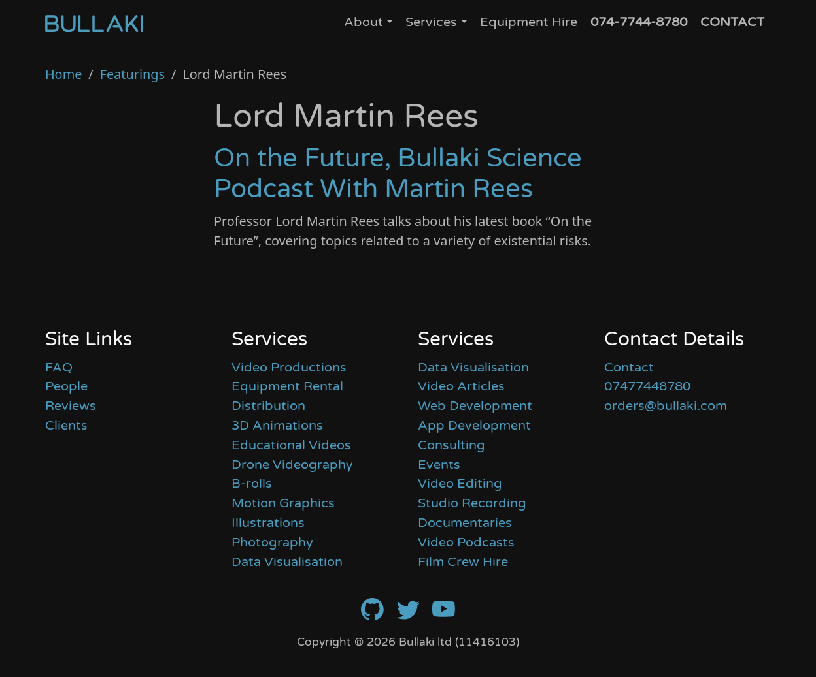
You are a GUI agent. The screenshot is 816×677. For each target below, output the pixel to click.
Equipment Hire (528, 22)
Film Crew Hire (463, 562)
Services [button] (431, 22)
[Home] (94, 23)
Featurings (132, 74)
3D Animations (277, 425)
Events (439, 465)
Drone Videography (292, 465)
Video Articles (461, 386)
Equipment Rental (287, 386)
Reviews (70, 406)
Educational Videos (291, 445)
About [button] (363, 22)
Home (63, 74)
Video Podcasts (466, 542)
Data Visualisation (287, 562)
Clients (66, 425)
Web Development (475, 406)
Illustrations (268, 523)
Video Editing (460, 484)
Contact (629, 367)
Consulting (451, 445)
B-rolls (251, 484)
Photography (272, 542)
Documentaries (465, 523)
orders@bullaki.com (665, 406)
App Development (474, 425)
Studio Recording (472, 503)
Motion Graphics (283, 503)
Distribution (268, 406)
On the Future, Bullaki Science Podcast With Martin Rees (398, 174)
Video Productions (289, 367)
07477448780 (647, 386)
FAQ (59, 367)
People (66, 386)
